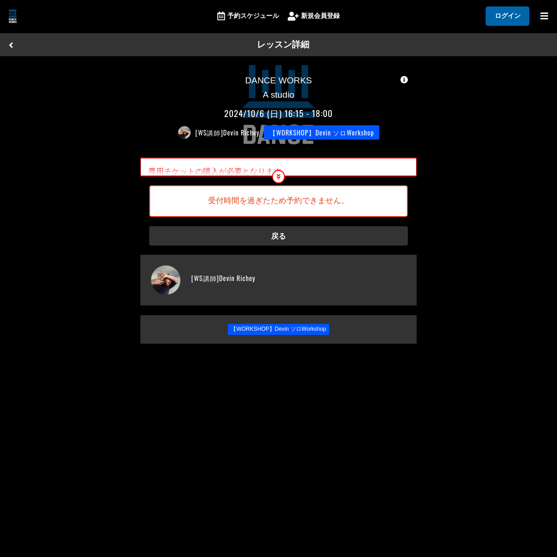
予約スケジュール (248, 16)
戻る (278, 240)
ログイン (508, 15)
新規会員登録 (314, 16)
